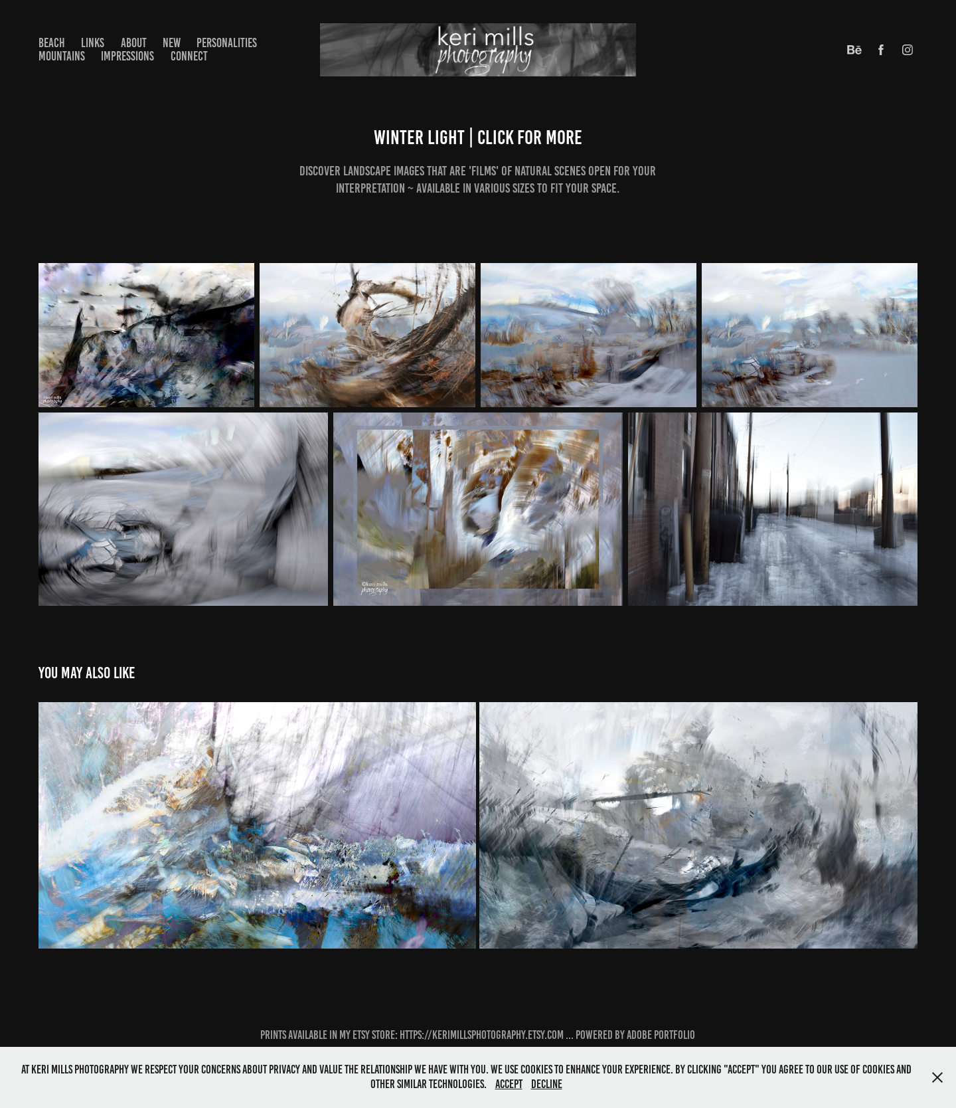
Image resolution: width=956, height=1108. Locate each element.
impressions (127, 56)
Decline (546, 1084)
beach (52, 43)
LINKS (92, 43)
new (172, 43)
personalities (227, 43)
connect (189, 56)
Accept (508, 1084)
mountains (62, 56)
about (134, 43)
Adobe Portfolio (661, 1035)
